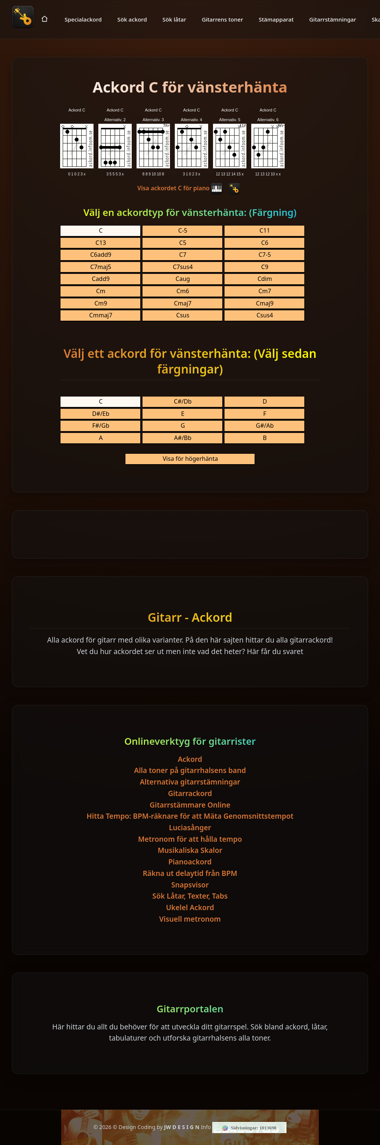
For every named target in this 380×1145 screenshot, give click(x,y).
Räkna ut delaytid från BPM (190, 873)
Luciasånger (190, 827)
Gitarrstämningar (332, 19)
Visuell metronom (190, 919)
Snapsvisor (190, 885)
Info (206, 1127)
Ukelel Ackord (190, 907)
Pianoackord (190, 862)
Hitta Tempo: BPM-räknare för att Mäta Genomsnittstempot (190, 816)
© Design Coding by (156, 1127)
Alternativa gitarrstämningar (190, 782)
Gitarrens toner (222, 19)
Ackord (190, 759)
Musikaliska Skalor (190, 850)
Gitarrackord (190, 793)
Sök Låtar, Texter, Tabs (190, 896)
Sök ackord (132, 19)
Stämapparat (276, 19)
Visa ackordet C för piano (179, 188)
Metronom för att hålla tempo (190, 839)
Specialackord (83, 19)
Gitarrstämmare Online (190, 805)
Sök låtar (174, 19)
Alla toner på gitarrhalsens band (190, 770)
